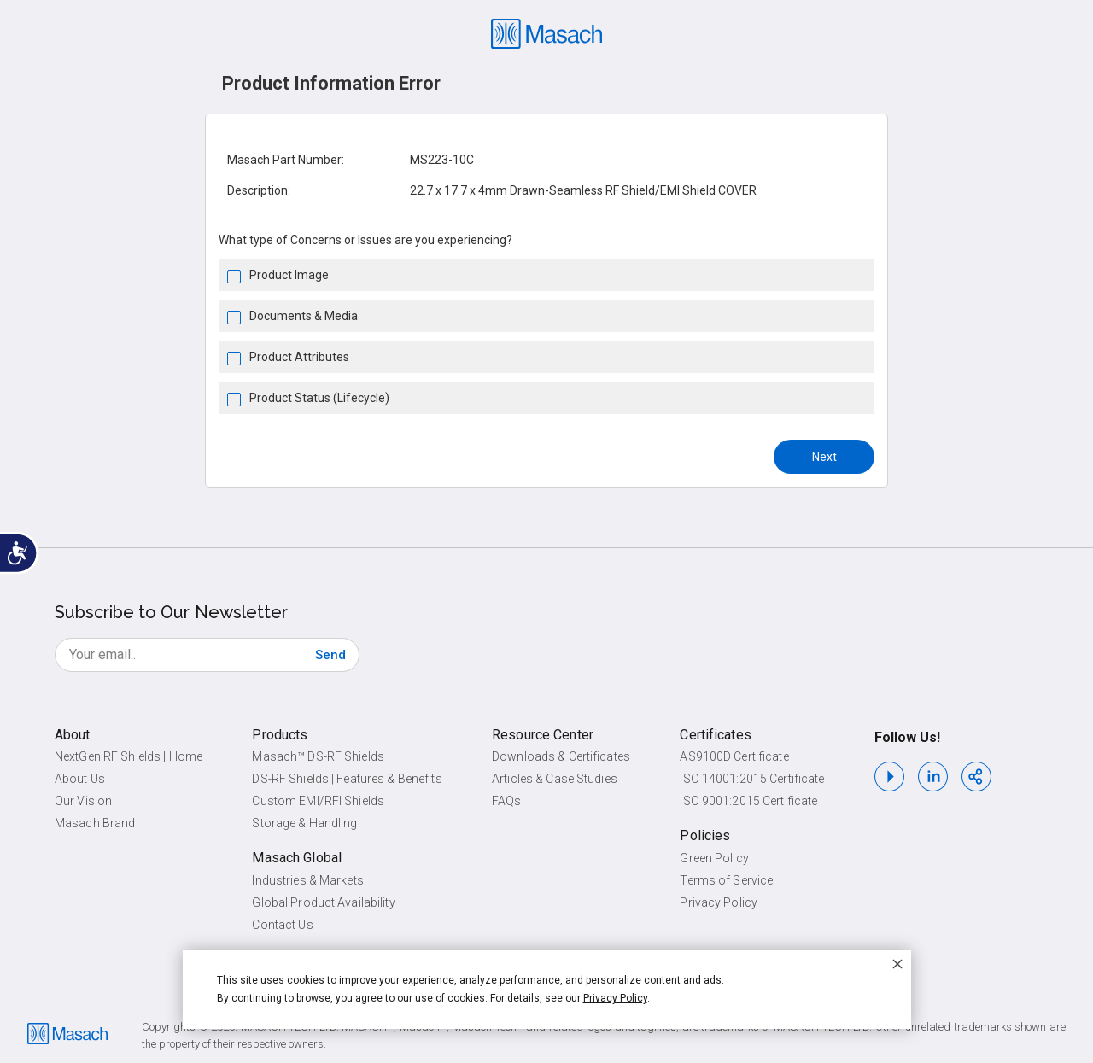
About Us (80, 779)
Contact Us (282, 925)
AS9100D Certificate (734, 756)
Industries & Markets (307, 880)
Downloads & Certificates (561, 756)
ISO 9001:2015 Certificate (748, 801)
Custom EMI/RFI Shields (318, 801)
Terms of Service (726, 880)
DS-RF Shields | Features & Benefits (346, 779)
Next (824, 457)
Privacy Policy (718, 902)
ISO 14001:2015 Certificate (752, 779)
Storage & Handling (304, 823)
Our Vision (83, 801)
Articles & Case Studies (554, 779)
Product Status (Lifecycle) (319, 398)
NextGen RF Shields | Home (128, 756)
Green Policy (714, 858)
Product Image (289, 275)
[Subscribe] (330, 655)
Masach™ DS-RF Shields (318, 756)
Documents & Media (303, 316)
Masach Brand (95, 823)
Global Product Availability (323, 902)
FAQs (506, 801)
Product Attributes (299, 357)
